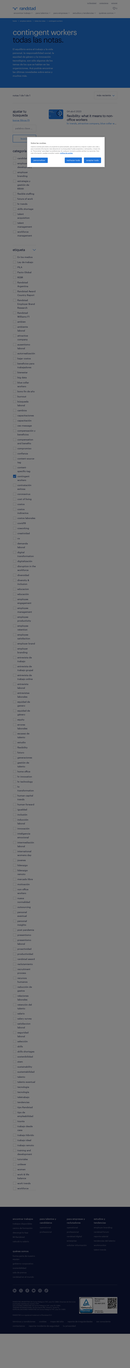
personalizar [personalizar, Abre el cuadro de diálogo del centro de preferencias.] (39, 160)
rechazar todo (73, 160)
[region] (66, 152)
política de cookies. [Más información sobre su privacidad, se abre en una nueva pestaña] (66, 153)
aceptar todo (92, 160)
